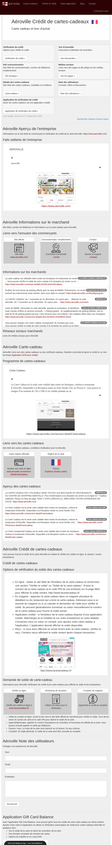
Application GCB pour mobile (25, 355)
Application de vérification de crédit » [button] (21, 111)
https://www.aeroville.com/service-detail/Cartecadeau (29, 513)
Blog (82, 3)
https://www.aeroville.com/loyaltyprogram (84, 293)
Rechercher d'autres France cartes (92, 119)
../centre (56, 257)
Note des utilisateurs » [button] (70, 93)
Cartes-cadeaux (30, 3)
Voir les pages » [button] (67, 76)
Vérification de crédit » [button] (15, 58)
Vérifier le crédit (49, 3)
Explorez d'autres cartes (56, 471)
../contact (93, 257)
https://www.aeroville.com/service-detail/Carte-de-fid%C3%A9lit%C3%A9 (38, 317)
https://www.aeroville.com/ (95, 134)
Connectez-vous (101, 11)
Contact (92, 3)
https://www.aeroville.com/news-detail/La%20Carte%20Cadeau (33, 284)
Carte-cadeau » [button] (12, 93)
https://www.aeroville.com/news (74, 302)
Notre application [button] (68, 3)
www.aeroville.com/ (19, 257)
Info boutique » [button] (12, 76)
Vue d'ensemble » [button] (68, 58)
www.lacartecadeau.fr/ (19, 708)
